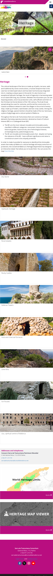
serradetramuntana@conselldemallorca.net (14, 460)
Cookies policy (32, 559)
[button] (25, 77)
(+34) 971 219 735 (6, 458)
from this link (9, 151)
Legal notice (20, 559)
